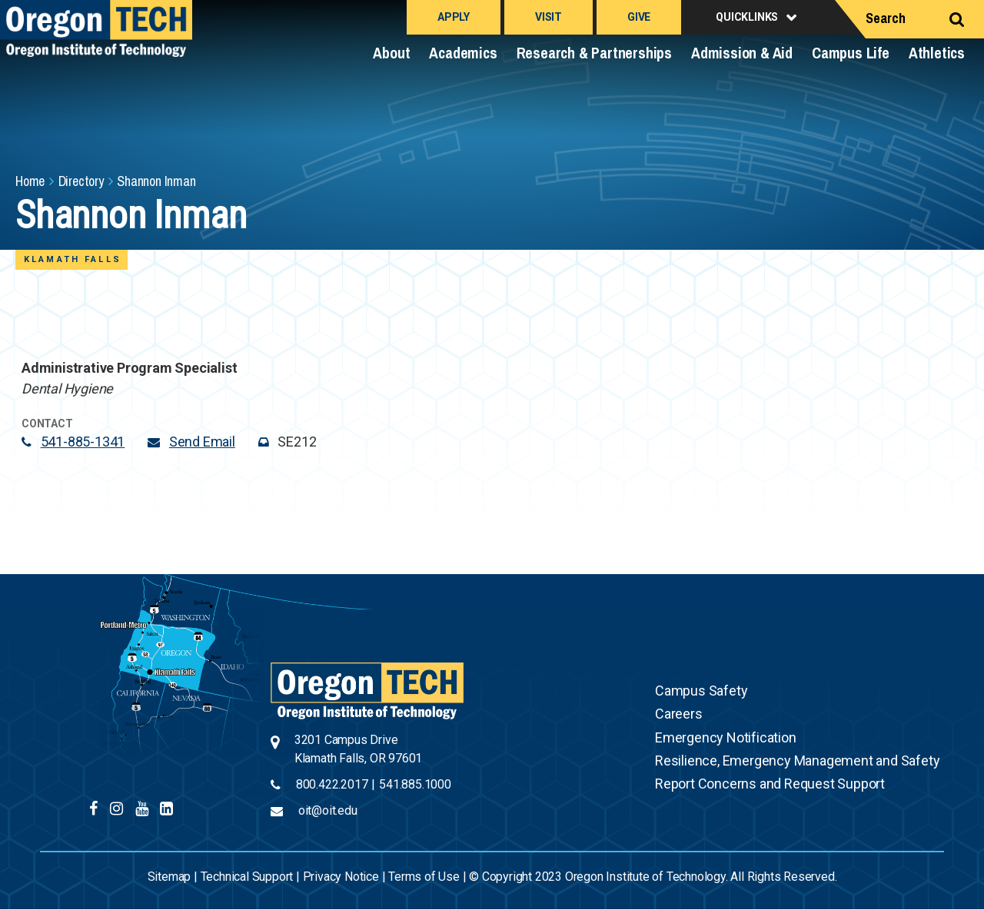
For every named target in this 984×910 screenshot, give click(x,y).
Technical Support (247, 876)
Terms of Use (424, 876)
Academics (463, 52)
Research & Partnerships (594, 52)
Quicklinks (747, 17)
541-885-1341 (83, 441)
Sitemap (169, 876)
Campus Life (850, 52)
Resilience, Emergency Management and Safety (797, 760)
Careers (679, 714)
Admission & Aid (742, 52)
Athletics (937, 52)
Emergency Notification (725, 737)
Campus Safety (701, 690)
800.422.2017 (332, 784)
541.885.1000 (415, 784)
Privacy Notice (341, 876)
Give (638, 17)
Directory (81, 181)
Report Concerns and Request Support (770, 783)
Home (30, 181)
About (391, 52)
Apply (453, 17)
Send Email (202, 441)
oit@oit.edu (327, 810)
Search (886, 18)
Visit (548, 17)
